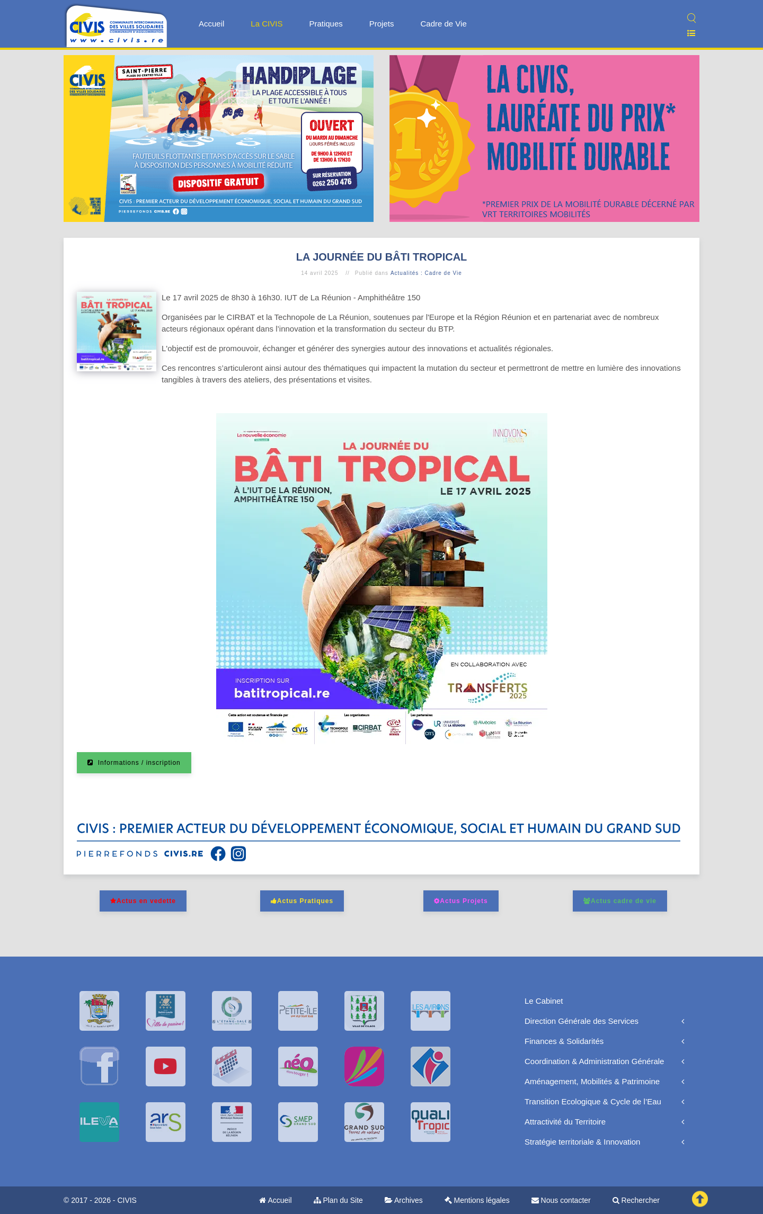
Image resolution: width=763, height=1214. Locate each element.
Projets (381, 23)
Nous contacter (561, 1200)
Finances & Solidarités (564, 1041)
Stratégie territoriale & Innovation (582, 1141)
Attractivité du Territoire (565, 1121)
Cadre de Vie (443, 23)
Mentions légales (477, 1200)
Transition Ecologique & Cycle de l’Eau (593, 1101)
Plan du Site (338, 1200)
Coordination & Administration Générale (594, 1061)
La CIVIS (266, 23)
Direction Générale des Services (581, 1020)
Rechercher (636, 1200)
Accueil (211, 23)
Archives (404, 1200)
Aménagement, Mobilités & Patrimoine (592, 1081)
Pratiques (325, 23)
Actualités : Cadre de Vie (426, 273)
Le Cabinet (544, 1000)
